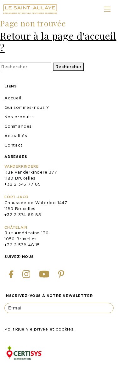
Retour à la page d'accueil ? (58, 41)
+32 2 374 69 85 (22, 214)
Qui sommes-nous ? (26, 107)
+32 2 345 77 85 (22, 184)
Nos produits (19, 116)
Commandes (18, 126)
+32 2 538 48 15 (22, 244)
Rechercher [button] (68, 66)
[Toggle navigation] (107, 9)
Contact (13, 145)
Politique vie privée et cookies (39, 329)
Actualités (15, 135)
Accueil (12, 98)
